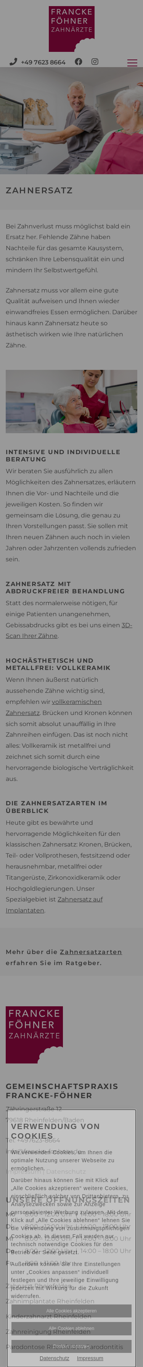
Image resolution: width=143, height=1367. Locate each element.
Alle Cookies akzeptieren (71, 1311)
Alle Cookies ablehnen (71, 1328)
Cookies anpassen (71, 1346)
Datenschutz (54, 1358)
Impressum (90, 1358)
